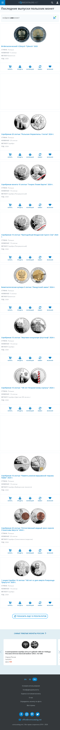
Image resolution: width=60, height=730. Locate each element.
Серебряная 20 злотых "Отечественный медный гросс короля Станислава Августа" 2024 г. (27, 529)
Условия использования (31, 686)
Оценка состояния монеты (31, 694)
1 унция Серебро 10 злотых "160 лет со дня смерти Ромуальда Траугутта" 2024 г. (27, 581)
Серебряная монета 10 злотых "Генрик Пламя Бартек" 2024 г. (27, 184)
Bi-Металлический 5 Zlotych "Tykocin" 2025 (19, 46)
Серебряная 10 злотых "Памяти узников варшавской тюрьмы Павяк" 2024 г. (27, 477)
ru (35, 679)
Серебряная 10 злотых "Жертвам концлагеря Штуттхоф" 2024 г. (28, 337)
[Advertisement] (30, 91)
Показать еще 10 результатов (31, 616)
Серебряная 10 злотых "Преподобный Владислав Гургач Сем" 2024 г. (29, 236)
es (30, 679)
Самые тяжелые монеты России (29, 633)
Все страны (31, 705)
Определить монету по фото (30, 701)
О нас (31, 697)
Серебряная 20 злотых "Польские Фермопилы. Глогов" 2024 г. (27, 134)
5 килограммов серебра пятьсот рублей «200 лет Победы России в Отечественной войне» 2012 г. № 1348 (28, 653)
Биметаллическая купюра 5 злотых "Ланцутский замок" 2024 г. (28, 287)
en (25, 679)
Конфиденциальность (31, 690)
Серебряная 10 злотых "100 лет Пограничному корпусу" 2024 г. (28, 388)
